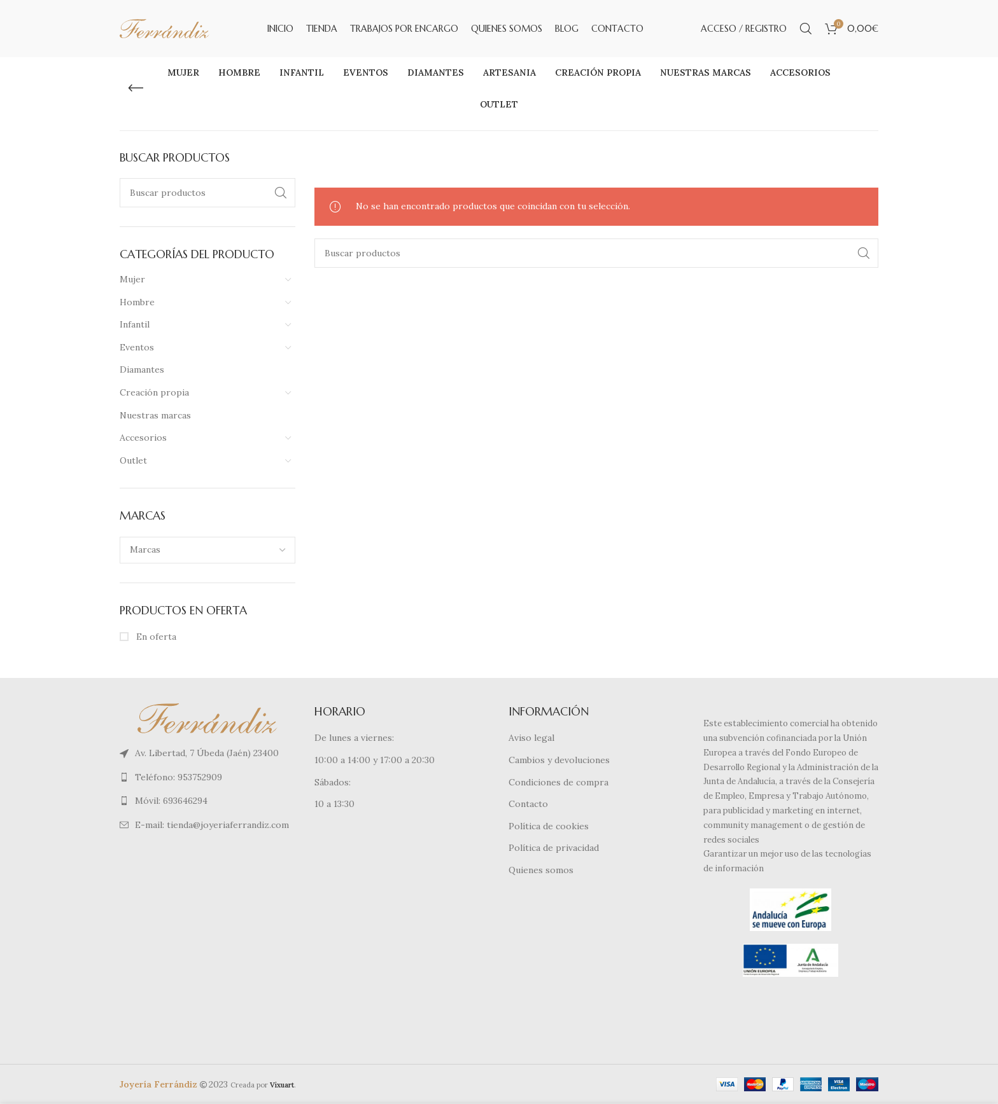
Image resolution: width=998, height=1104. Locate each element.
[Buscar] (806, 28)
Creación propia (154, 392)
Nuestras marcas (155, 415)
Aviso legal (531, 737)
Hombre (137, 302)
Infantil (135, 324)
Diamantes (142, 369)
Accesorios (143, 437)
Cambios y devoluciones (559, 760)
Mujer (132, 279)
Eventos (137, 347)
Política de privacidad (554, 847)
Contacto (528, 804)
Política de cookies (549, 826)
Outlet (133, 460)
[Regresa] (135, 88)
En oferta (155, 636)
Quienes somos (541, 870)
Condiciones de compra (558, 782)
